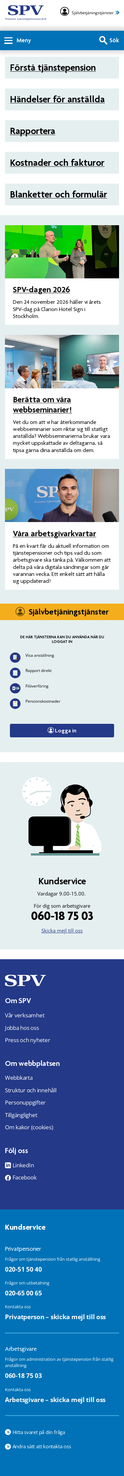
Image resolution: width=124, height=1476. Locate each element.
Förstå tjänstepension (53, 67)
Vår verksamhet (24, 1015)
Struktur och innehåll (31, 1090)
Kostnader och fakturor (57, 162)
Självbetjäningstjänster (93, 13)
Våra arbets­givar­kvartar (54, 533)
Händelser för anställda (57, 99)
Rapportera (32, 130)
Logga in (65, 730)
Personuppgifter (25, 1102)
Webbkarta (19, 1077)
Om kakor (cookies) (29, 1127)
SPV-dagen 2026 (41, 289)
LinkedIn (23, 1165)
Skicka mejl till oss (62, 930)
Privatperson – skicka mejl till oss (55, 1317)
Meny (17, 40)
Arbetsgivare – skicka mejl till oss (55, 1399)
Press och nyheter (27, 1040)
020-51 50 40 (23, 1269)
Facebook (25, 1177)
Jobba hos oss (22, 1028)
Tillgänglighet (21, 1115)
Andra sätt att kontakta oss (42, 1446)
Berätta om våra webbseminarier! (42, 404)
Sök (114, 40)
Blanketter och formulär (58, 194)
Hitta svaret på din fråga (39, 1432)
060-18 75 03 (62, 916)
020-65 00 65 (23, 1293)
